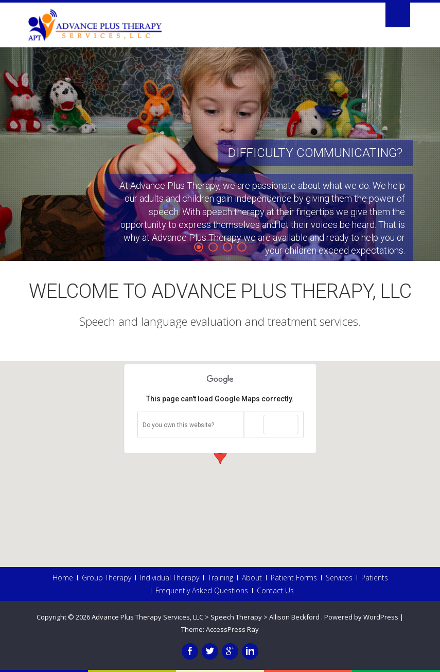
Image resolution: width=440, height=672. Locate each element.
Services (339, 577)
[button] (220, 454)
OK (280, 424)
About (252, 577)
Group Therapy (106, 577)
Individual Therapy (169, 577)
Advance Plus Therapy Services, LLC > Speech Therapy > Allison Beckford (206, 617)
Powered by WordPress (361, 617)
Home (62, 577)
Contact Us (275, 590)
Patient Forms (294, 577)
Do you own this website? (178, 425)
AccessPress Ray (232, 629)
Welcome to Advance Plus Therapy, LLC (220, 291)
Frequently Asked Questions (201, 590)
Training (220, 577)
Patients (374, 577)
